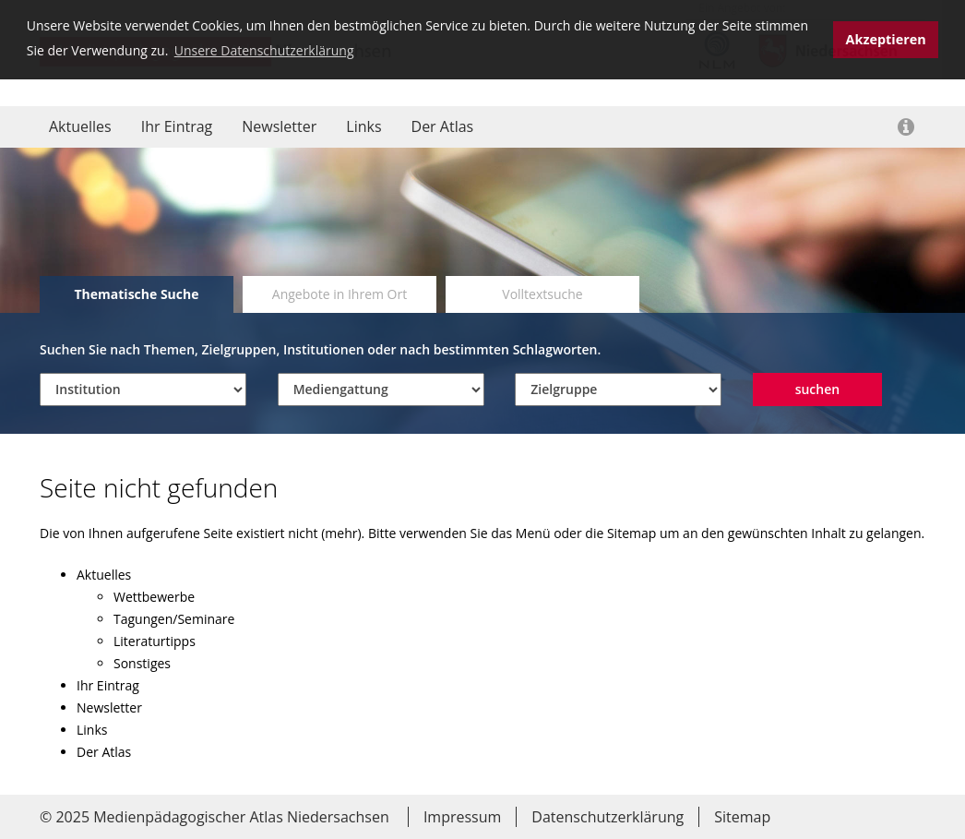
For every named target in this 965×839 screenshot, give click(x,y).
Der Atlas (442, 126)
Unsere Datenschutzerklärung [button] (264, 50)
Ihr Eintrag (177, 126)
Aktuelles (80, 126)
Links (363, 126)
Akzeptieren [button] (886, 39)
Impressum (462, 817)
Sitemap (742, 817)
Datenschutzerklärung (607, 817)
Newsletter (279, 126)
